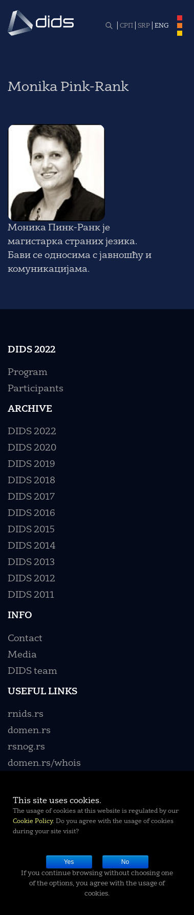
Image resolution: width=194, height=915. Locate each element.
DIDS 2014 (32, 546)
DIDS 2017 (31, 497)
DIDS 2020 (32, 448)
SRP (144, 26)
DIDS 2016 (31, 513)
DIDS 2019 (31, 464)
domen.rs (29, 730)
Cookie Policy (33, 821)
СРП (126, 26)
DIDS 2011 (31, 595)
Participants (35, 388)
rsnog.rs (26, 747)
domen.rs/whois (44, 763)
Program (28, 372)
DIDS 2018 (31, 480)
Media (22, 655)
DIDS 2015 (31, 529)
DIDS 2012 (31, 578)
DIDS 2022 (32, 431)
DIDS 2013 (31, 562)
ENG (162, 26)
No (125, 861)
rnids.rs (26, 714)
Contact (25, 638)
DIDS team (32, 671)
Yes (69, 861)
